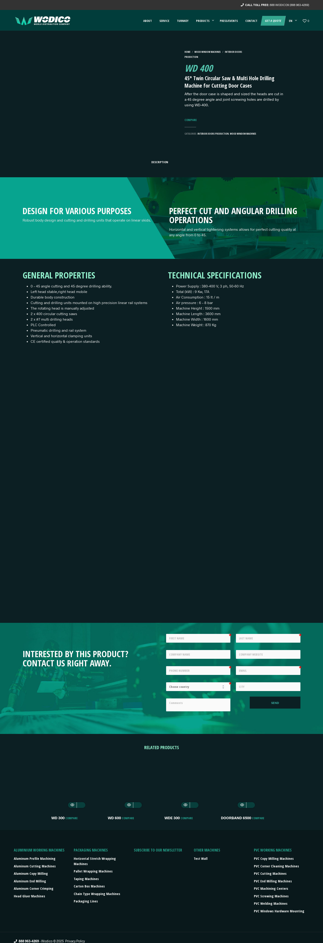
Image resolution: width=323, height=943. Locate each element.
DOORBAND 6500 (236, 818)
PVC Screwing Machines (271, 896)
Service (164, 21)
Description (159, 162)
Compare (191, 119)
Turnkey (182, 21)
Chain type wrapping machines (97, 893)
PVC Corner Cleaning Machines (276, 866)
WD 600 (114, 818)
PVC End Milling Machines (273, 881)
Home (187, 51)
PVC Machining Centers (271, 888)
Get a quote (273, 21)
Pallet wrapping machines (93, 871)
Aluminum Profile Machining (35, 858)
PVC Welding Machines (271, 903)
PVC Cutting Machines (270, 873)
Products (202, 21)
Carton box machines (89, 886)
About (147, 21)
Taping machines (86, 878)
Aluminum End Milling (30, 881)
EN (290, 21)
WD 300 (58, 818)
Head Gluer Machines (29, 896)
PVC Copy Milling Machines (274, 858)
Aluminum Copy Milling (31, 873)
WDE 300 (172, 818)
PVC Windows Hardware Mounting (279, 911)
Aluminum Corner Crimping (33, 888)
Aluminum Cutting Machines (35, 866)
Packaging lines (86, 901)
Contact (251, 21)
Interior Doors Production (213, 133)
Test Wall (201, 858)
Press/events (229, 21)
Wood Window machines (207, 51)
